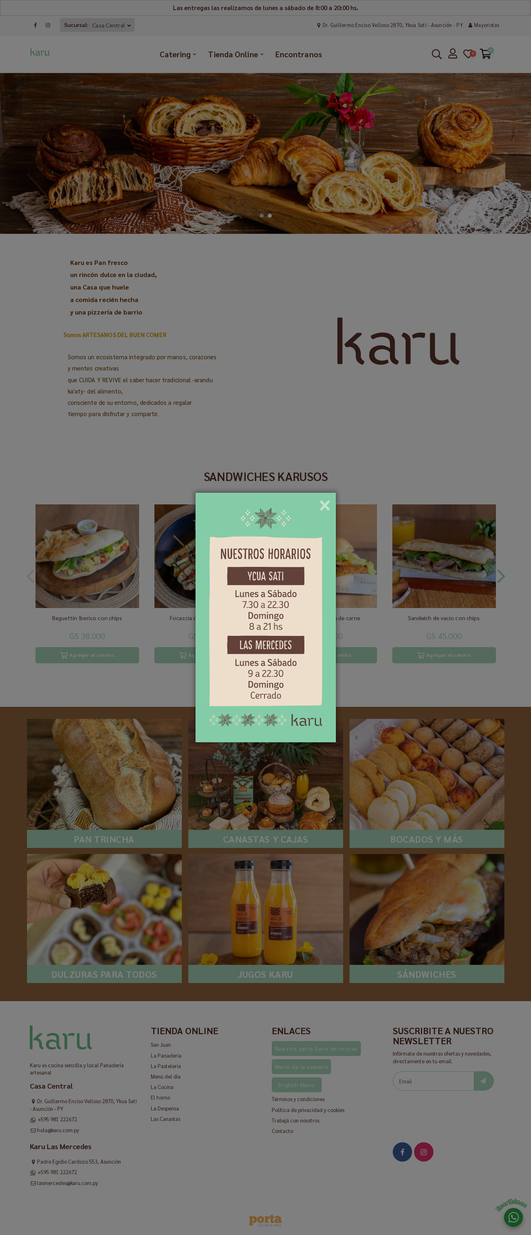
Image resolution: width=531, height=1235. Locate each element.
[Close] (325, 502)
